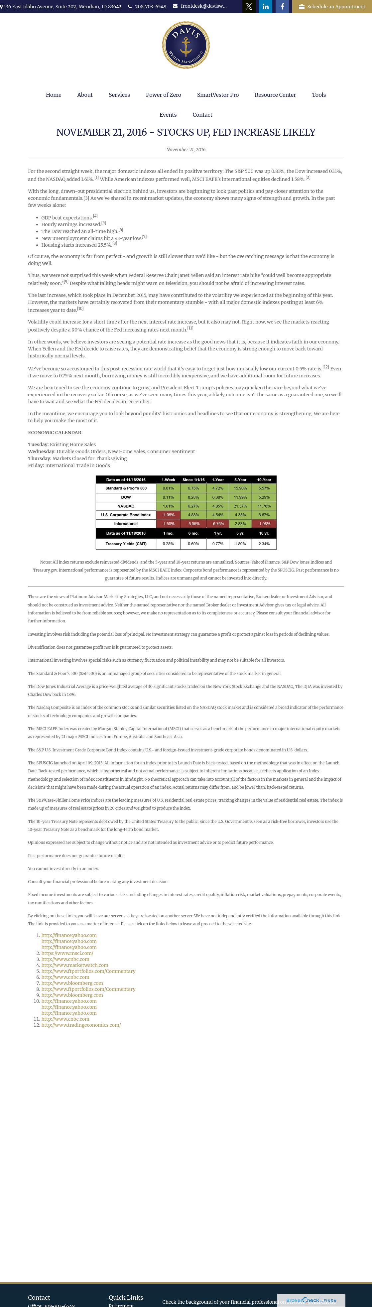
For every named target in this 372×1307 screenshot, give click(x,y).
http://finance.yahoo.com (69, 935)
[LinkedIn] (265, 6)
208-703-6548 (147, 7)
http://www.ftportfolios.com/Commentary (89, 971)
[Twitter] (249, 6)
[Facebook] (282, 6)
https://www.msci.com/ (67, 953)
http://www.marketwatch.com (75, 965)
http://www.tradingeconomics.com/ (81, 1025)
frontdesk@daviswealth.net (200, 6)
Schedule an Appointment (332, 7)
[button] (53, 95)
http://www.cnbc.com (65, 959)
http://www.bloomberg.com (72, 983)
